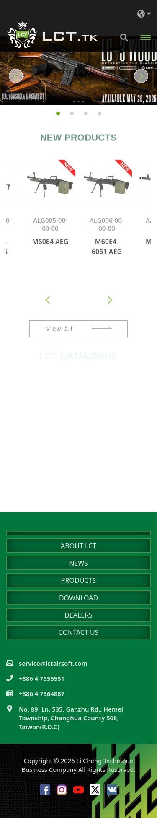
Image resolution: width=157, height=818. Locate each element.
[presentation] (48, 300)
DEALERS (78, 615)
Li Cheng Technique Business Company (52, 34)
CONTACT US (79, 632)
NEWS (78, 563)
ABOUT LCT (78, 546)
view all (59, 328)
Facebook (45, 789)
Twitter (95, 789)
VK (112, 789)
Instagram (62, 789)
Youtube (78, 789)
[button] (11, 75)
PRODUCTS (78, 580)
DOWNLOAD (78, 597)
